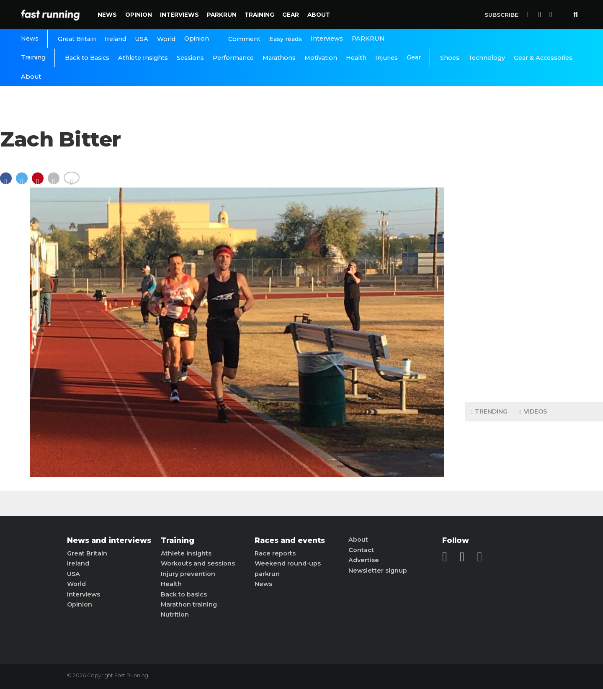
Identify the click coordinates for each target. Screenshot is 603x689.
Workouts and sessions (198, 563)
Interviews (179, 14)
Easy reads (285, 39)
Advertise (363, 560)
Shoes (449, 58)
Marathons (279, 58)
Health (356, 58)
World (166, 39)
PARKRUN (222, 14)
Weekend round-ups (288, 563)
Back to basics (184, 594)
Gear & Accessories (543, 58)
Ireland (115, 39)
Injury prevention (188, 574)
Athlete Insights (143, 58)
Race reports (275, 553)
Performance (233, 58)
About (318, 14)
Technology (486, 58)
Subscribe (501, 14)
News (107, 14)
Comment (244, 39)
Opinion (138, 14)
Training (259, 14)
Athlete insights (186, 553)
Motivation (320, 58)
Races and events (290, 540)
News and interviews (109, 540)
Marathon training (189, 604)
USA (141, 39)
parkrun (267, 574)
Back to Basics (87, 58)
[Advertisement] (534, 263)
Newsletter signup (377, 570)
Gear (290, 14)
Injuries (386, 58)
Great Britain (77, 39)
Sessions (190, 58)
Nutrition (175, 614)
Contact (361, 550)
